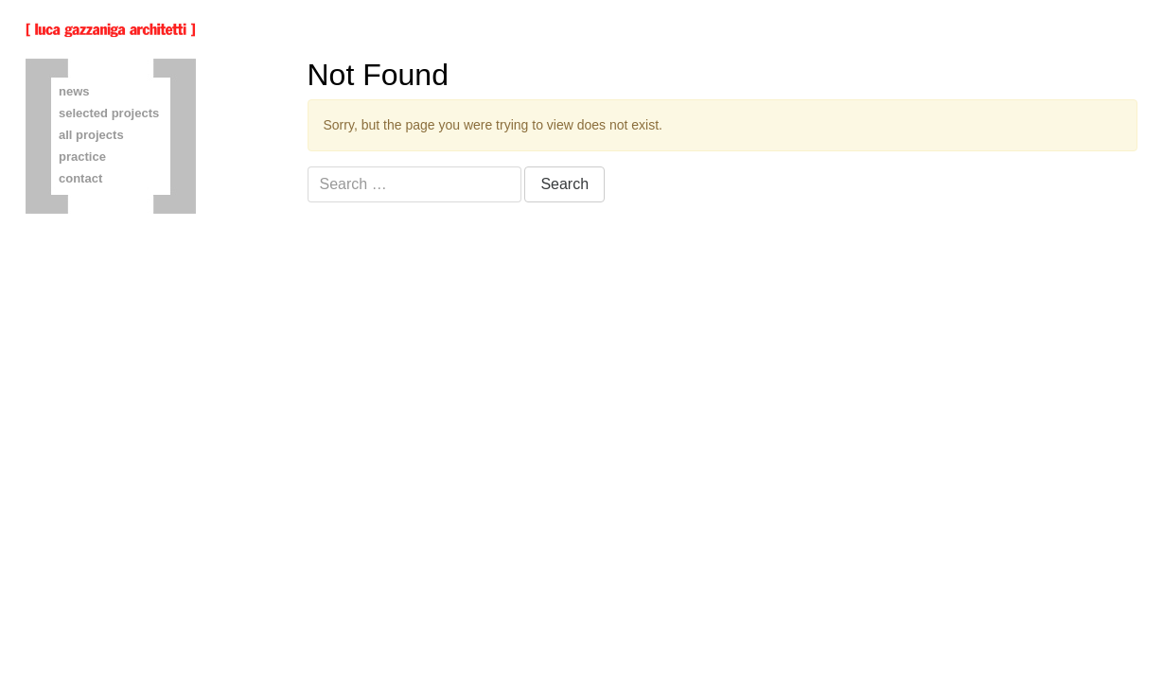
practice (82, 156)
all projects (91, 135)
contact (80, 178)
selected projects (109, 113)
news (74, 91)
